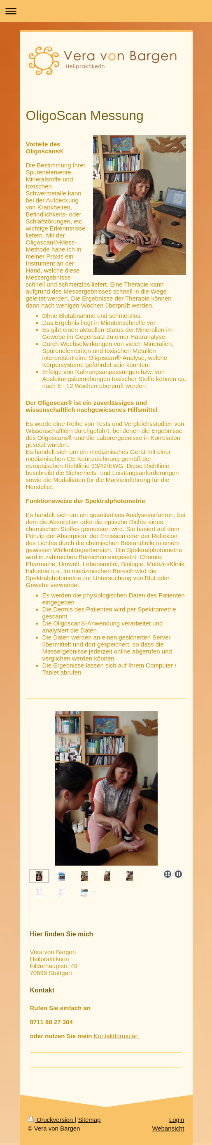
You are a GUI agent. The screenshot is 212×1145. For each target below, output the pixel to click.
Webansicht (168, 1128)
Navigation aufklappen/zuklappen (106, 11)
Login (176, 1119)
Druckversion (51, 1119)
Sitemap (89, 1119)
